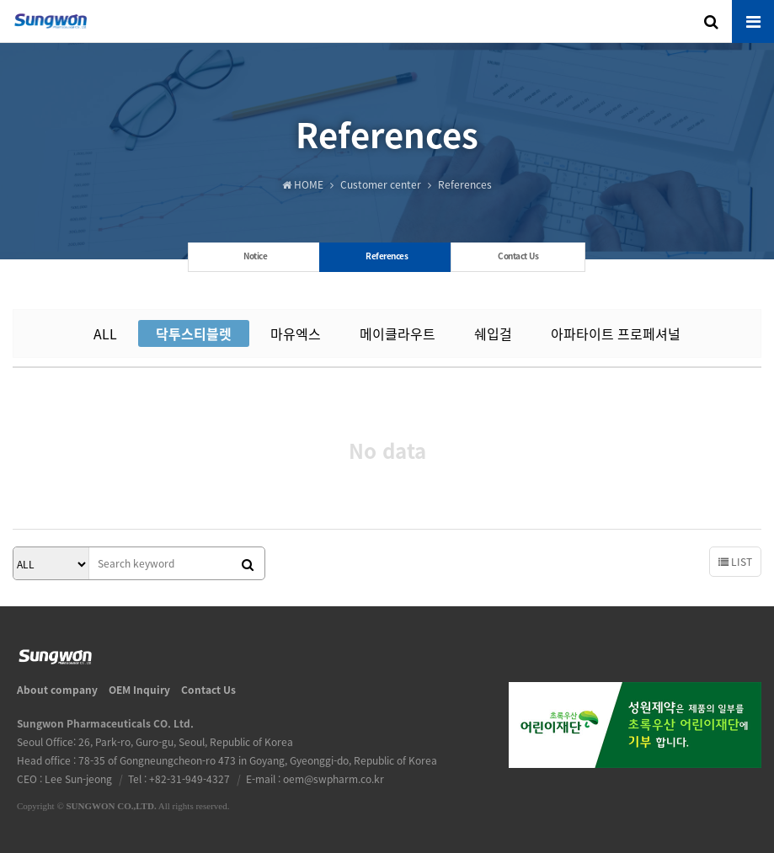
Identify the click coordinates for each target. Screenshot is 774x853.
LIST (735, 561)
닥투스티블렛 (194, 333)
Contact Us (208, 689)
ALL (105, 333)
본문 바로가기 (0, 0)
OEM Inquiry (139, 689)
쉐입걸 (493, 333)
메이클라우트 (397, 333)
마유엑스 (295, 333)
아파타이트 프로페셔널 (616, 333)
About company (57, 689)
